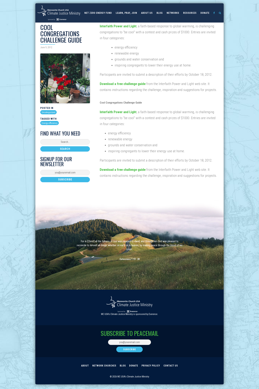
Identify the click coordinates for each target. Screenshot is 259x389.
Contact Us (172, 367)
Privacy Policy (151, 367)
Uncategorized (48, 112)
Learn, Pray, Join (126, 13)
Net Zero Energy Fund (98, 13)
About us (147, 13)
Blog (160, 13)
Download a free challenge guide (123, 84)
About (84, 367)
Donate (205, 13)
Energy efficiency (49, 123)
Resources (190, 13)
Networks (173, 13)
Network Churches (103, 367)
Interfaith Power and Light (118, 26)
